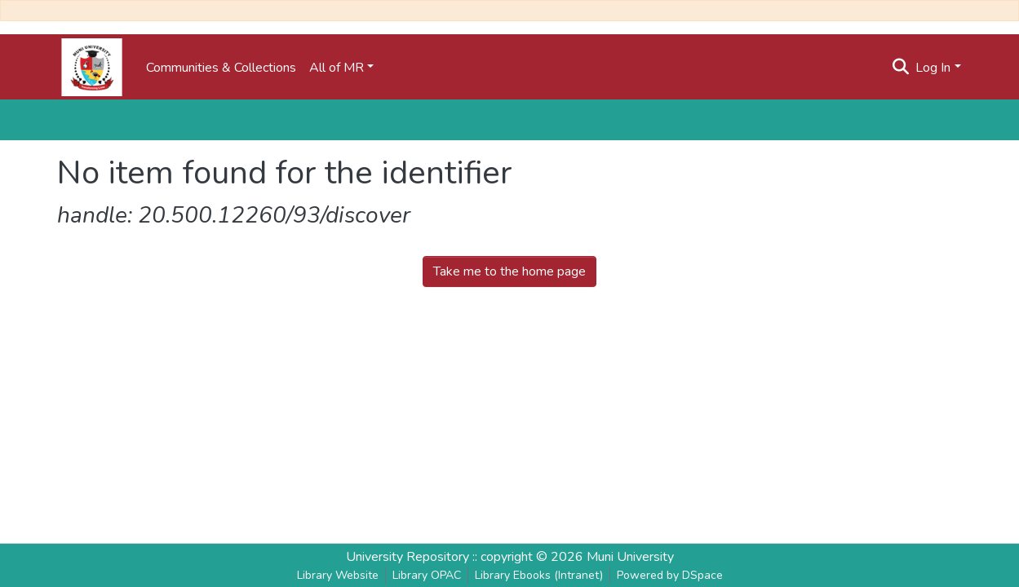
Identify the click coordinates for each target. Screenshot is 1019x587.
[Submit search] (900, 67)
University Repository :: (413, 557)
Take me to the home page (509, 271)
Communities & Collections (221, 68)
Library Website (338, 575)
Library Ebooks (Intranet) (539, 575)
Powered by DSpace (670, 575)
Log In (932, 68)
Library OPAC (426, 575)
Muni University (630, 557)
